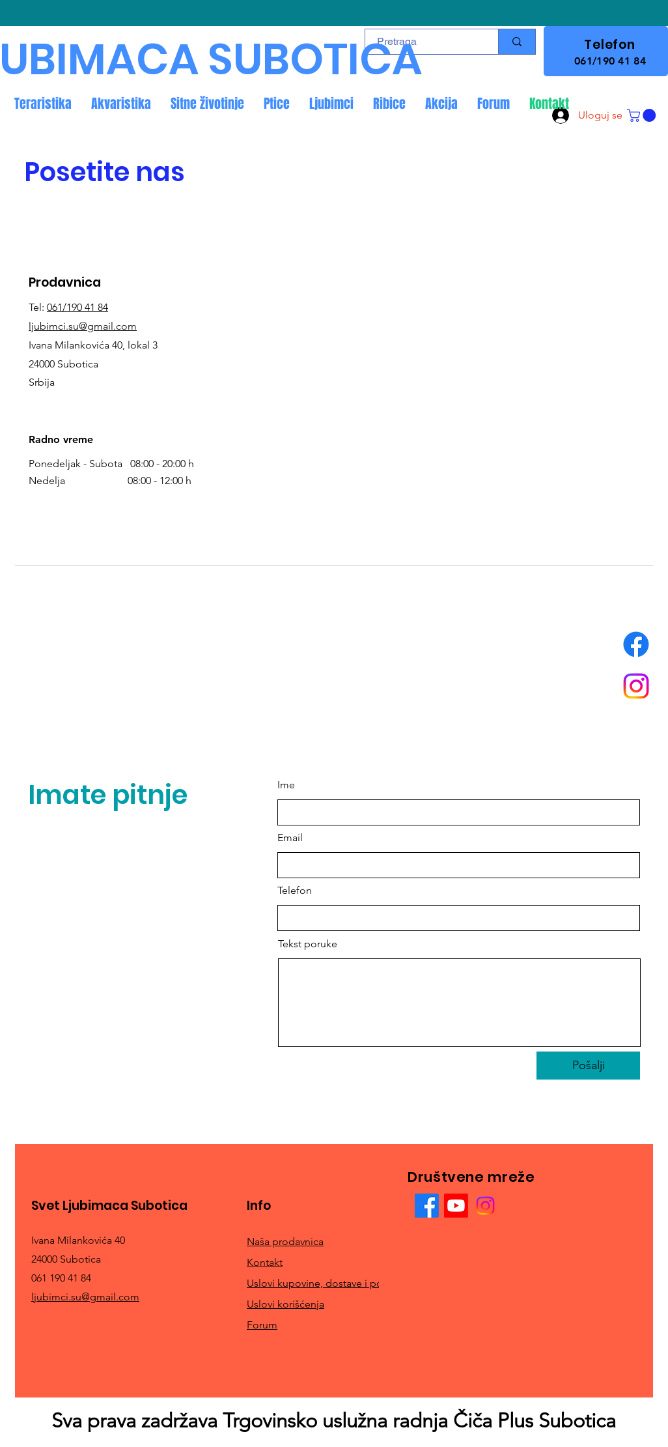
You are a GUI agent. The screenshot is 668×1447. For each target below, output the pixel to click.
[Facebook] (636, 644)
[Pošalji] (588, 1066)
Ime (286, 785)
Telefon (294, 890)
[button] (643, 115)
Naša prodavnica (285, 1241)
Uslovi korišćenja (285, 1304)
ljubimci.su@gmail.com (83, 326)
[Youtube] (456, 1206)
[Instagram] (636, 686)
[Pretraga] (516, 41)
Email (290, 838)
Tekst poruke (307, 944)
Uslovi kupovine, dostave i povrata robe (338, 1283)
